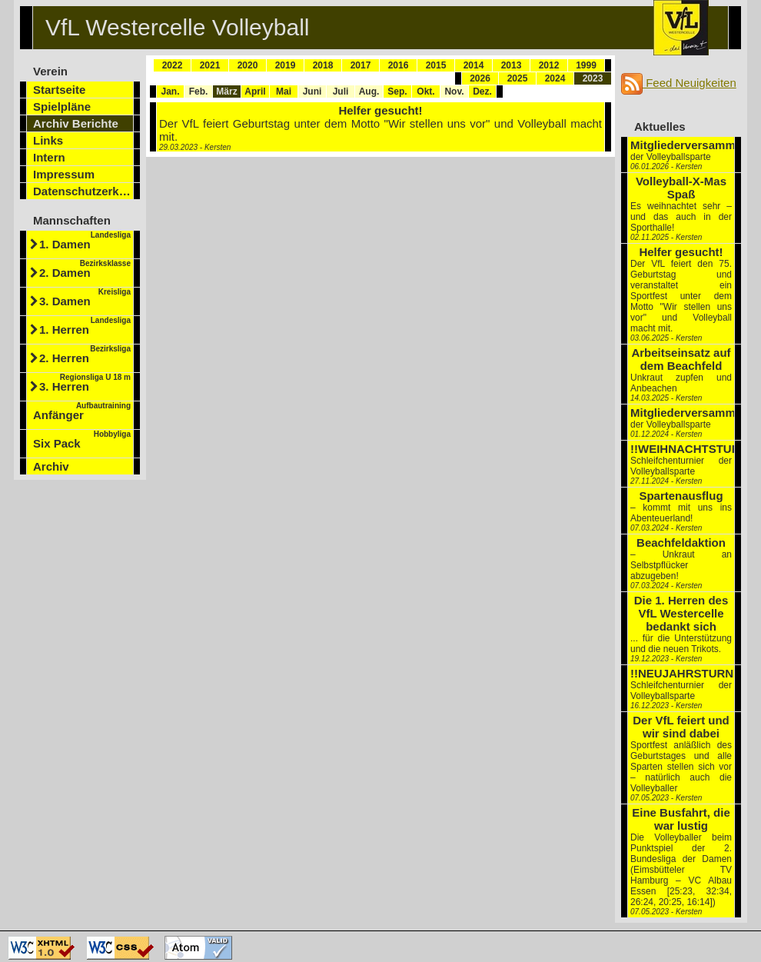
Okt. (425, 91)
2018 (323, 65)
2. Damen (85, 269)
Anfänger (82, 411)
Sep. (397, 91)
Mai (283, 91)
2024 (555, 78)
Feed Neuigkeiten (678, 82)
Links (48, 140)
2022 (172, 65)
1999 (586, 65)
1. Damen (85, 241)
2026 (480, 78)
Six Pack (82, 440)
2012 (549, 65)
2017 (361, 65)
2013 (511, 65)
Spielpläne (62, 106)
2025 (517, 78)
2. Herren (85, 354)
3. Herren (85, 383)
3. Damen (85, 298)
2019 (285, 65)
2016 (398, 65)
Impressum (64, 174)
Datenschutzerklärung (83, 191)
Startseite (59, 89)
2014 (474, 65)
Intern (49, 157)
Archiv (51, 466)
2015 (436, 65)
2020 (248, 65)
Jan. (170, 91)
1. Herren (85, 326)
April (254, 91)
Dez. (482, 91)
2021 (210, 65)
